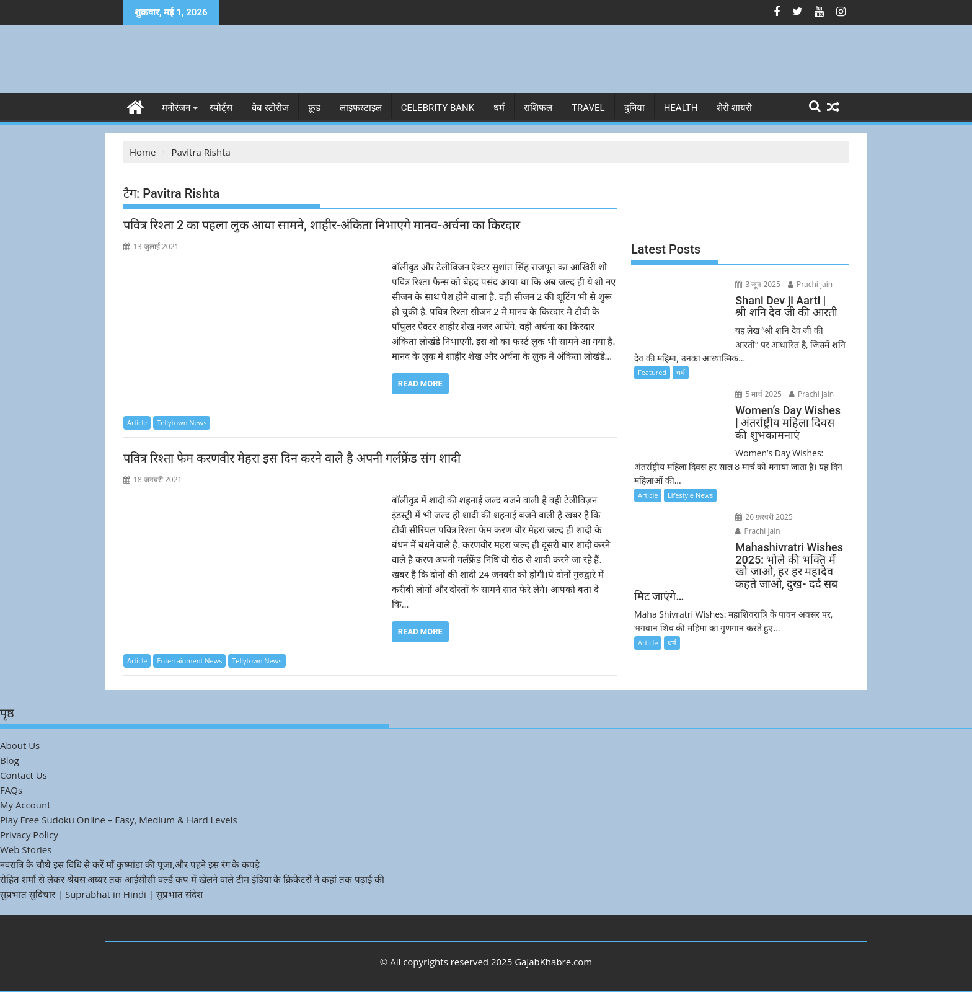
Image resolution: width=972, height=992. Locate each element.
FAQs (11, 790)
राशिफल (538, 107)
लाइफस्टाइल (361, 107)
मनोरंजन (176, 107)
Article (137, 422)
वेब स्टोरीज (270, 107)
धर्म (499, 107)
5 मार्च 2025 (758, 394)
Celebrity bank (437, 107)
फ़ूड (314, 107)
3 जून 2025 (757, 284)
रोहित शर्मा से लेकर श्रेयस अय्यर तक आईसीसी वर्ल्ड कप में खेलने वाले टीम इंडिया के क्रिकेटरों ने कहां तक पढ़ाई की (192, 879)
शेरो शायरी (734, 107)
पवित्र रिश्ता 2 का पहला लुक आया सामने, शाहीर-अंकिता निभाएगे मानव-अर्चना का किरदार (321, 225)
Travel (588, 107)
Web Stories (25, 849)
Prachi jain (809, 284)
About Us (20, 745)
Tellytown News (181, 422)
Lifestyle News (690, 495)
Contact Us (23, 775)
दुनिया (634, 107)
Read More (420, 383)
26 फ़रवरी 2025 (763, 517)
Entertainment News (189, 660)
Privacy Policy (29, 834)
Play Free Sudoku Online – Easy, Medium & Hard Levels (118, 819)
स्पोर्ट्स (221, 107)
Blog (9, 760)
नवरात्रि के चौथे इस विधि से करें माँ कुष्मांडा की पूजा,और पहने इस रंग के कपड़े (130, 864)
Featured (652, 372)
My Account (25, 805)
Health (681, 107)
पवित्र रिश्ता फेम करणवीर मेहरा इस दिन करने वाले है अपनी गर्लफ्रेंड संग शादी (292, 458)
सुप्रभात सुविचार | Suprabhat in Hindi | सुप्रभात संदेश (101, 894)
